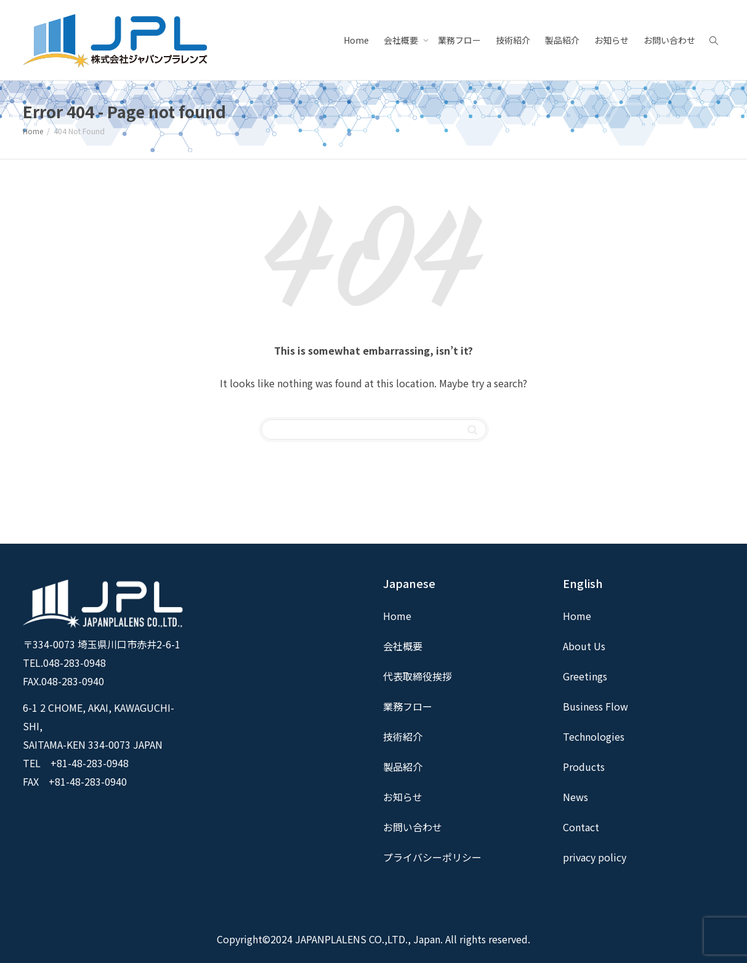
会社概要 (402, 40)
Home (356, 40)
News (575, 796)
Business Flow (595, 706)
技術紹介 (513, 40)
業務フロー (459, 40)
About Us (584, 646)
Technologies (593, 736)
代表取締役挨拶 (417, 676)
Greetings (585, 676)
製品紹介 (562, 40)
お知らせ (611, 40)
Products (584, 766)
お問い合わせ (669, 40)
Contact (581, 827)
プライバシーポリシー (432, 857)
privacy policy (594, 857)
